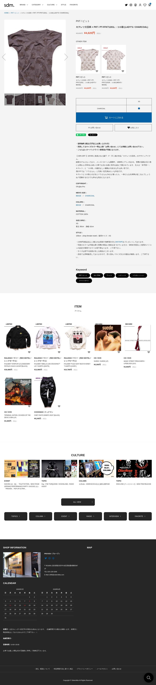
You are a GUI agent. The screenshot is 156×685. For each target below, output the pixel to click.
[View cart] (149, 5)
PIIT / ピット (15, 13)
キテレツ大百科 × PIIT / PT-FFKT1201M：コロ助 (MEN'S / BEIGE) (112, 82)
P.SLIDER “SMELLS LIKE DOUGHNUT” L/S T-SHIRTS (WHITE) (47, 365)
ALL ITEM (97, 275)
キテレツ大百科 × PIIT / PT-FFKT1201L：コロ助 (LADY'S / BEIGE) (86, 82)
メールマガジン (102, 669)
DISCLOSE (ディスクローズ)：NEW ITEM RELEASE (133, 484)
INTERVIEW (115, 516)
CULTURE (52, 5)
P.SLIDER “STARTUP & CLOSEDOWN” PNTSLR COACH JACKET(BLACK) (17, 365)
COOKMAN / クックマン (43, 412)
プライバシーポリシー (85, 669)
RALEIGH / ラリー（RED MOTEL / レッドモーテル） (17, 359)
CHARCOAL (90, 196)
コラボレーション (138, 275)
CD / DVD (97, 358)
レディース (122, 275)
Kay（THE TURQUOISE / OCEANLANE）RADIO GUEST (58, 485)
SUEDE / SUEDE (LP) (101, 361)
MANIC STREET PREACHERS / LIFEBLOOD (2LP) (134, 362)
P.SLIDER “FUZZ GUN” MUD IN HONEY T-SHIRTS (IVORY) (77, 365)
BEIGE (78, 196)
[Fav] (140, 5)
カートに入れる (113, 117)
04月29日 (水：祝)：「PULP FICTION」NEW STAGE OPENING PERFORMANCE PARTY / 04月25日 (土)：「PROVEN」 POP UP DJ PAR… (22, 486)
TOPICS (15, 516)
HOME (6, 13)
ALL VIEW (83, 502)
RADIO (90, 516)
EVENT (7, 481)
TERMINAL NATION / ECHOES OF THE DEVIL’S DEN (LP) (17, 416)
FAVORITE (74, 5)
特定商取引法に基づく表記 (63, 669)
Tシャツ (109, 275)
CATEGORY (38, 5)
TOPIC (44, 481)
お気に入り (133, 127)
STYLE (63, 5)
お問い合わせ (94, 127)
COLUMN (82, 481)
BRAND (24, 5)
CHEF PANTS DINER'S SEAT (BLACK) (47, 415)
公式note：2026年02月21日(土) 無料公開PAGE (94, 484)
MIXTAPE (119, 242)
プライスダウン (84, 280)
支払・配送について (43, 669)
